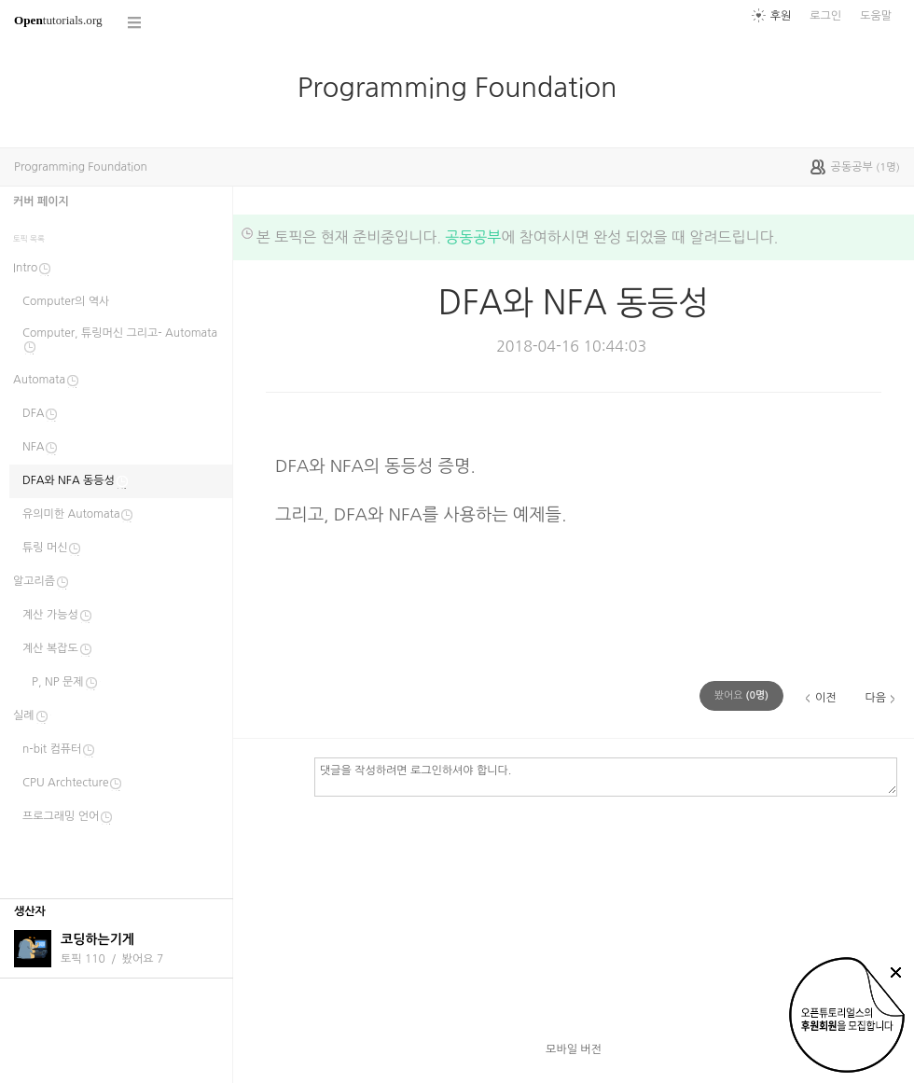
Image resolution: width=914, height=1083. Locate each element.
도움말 (876, 15)
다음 (875, 697)
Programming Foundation (457, 87)
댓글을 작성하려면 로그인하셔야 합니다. (605, 776)
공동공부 (473, 236)
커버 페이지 (41, 201)
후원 (781, 15)
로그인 (825, 15)
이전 (826, 697)
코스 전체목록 (135, 23)
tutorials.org (58, 20)
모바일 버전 (574, 1049)
